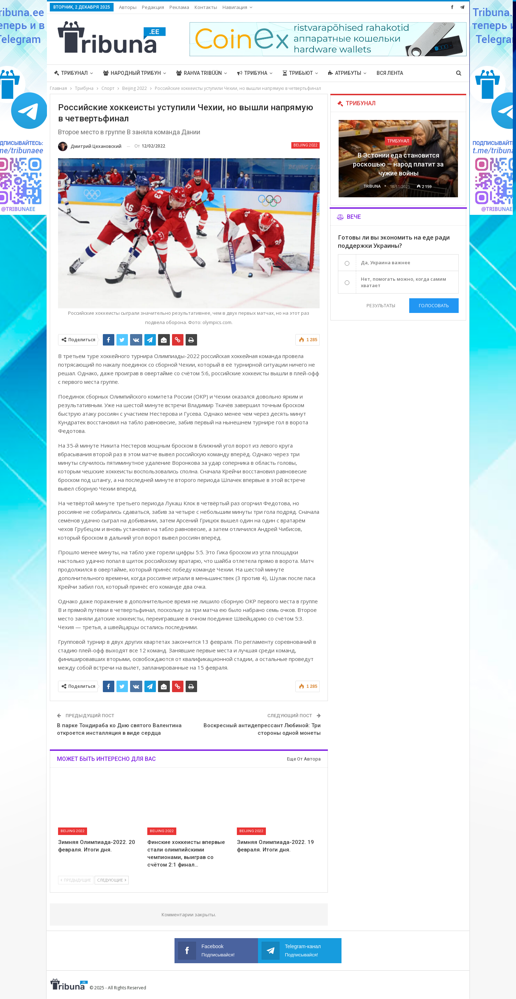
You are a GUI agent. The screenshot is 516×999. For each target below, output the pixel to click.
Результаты (381, 305)
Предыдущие (76, 880)
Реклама (179, 7)
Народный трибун (132, 73)
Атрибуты (344, 73)
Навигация (235, 7)
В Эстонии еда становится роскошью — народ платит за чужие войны (398, 164)
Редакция (153, 7)
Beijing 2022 (305, 145)
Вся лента (390, 73)
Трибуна (252, 73)
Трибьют (298, 73)
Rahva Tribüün (199, 73)
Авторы (128, 7)
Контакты (206, 7)
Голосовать (434, 305)
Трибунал (71, 73)
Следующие (111, 880)
